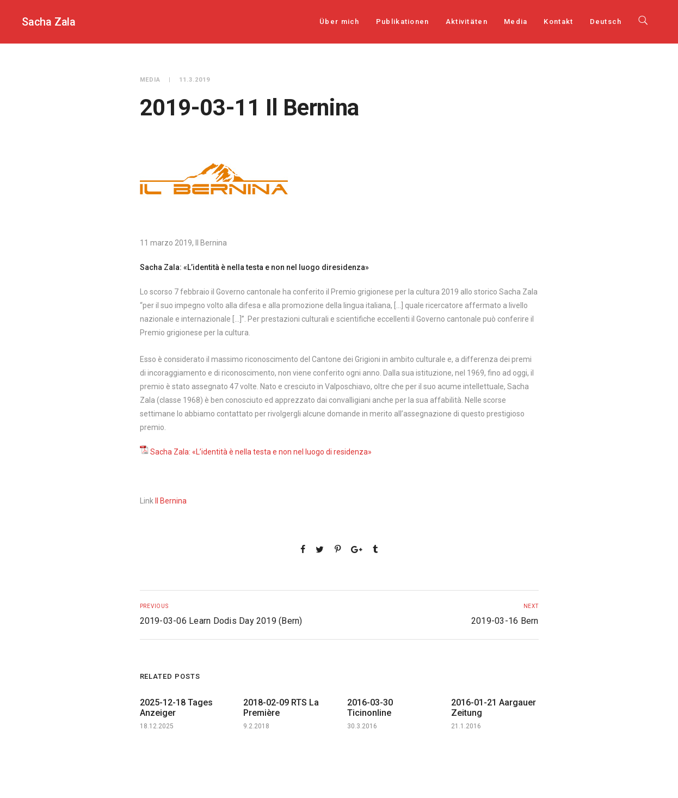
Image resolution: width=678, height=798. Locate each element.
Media (516, 21)
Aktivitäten (467, 21)
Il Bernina (171, 500)
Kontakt (558, 21)
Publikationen (402, 21)
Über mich (339, 21)
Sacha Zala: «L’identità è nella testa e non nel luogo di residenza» (261, 451)
